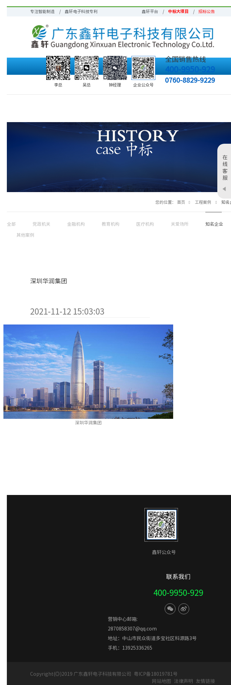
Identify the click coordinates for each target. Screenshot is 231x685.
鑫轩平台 (150, 11)
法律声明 (184, 681)
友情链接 (205, 681)
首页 (181, 202)
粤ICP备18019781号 (156, 674)
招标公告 (206, 11)
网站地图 (161, 681)
